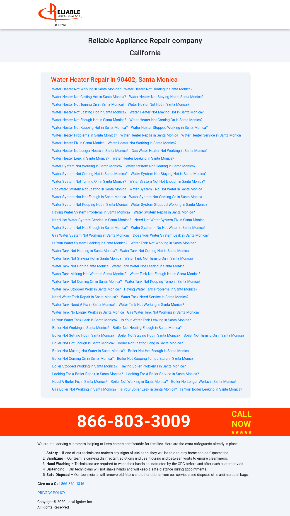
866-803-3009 (134, 421)
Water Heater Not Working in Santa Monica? (86, 89)
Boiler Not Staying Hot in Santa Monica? (149, 335)
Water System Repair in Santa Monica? (164, 212)
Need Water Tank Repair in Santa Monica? (85, 297)
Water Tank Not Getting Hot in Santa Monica (154, 251)
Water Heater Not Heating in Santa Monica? (158, 89)
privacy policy (51, 493)
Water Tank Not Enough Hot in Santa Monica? (165, 274)
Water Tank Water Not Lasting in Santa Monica (148, 266)
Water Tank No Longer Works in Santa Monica (88, 312)
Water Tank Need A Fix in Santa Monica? (84, 304)
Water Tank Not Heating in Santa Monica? (84, 251)
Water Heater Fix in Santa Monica (78, 143)
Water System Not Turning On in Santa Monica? (89, 181)
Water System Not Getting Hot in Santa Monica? (90, 174)
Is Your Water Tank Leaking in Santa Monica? (156, 320)
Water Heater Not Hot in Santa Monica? (158, 104)
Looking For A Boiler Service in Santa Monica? (162, 374)
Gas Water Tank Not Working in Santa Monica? (163, 312)
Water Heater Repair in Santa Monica (149, 135)
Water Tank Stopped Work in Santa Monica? (86, 289)
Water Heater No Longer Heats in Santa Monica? (90, 151)
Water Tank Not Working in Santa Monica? (163, 243)
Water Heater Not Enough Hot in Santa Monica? (89, 120)
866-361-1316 (72, 484)
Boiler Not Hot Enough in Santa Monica (158, 351)
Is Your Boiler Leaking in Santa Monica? (211, 389)
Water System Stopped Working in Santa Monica (169, 204)
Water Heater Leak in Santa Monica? (80, 158)
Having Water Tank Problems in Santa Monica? (160, 289)
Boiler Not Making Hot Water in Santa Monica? (88, 351)
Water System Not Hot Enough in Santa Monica (89, 197)
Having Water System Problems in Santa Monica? (91, 212)
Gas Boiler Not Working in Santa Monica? (84, 389)
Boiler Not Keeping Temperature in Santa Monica (155, 358)
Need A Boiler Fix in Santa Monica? (79, 381)
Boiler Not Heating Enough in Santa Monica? (147, 328)
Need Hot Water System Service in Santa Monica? (91, 220)
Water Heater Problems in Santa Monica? (84, 135)
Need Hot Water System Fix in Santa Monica (169, 220)
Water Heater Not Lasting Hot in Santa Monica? (89, 112)
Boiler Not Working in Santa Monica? (80, 328)
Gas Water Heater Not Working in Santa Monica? (170, 151)
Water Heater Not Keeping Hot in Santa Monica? (90, 127)
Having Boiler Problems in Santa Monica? (153, 366)
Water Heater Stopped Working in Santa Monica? (169, 127)
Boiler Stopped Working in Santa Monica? (84, 366)
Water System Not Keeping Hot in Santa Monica (90, 204)
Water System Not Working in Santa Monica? (87, 166)
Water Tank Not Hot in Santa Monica (80, 266)
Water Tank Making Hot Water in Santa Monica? (89, 274)
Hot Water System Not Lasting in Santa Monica (89, 189)
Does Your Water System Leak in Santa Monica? (171, 235)
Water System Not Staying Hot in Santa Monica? (169, 174)
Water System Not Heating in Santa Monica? (161, 166)
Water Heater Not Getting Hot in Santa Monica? (89, 97)
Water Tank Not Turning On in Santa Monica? (158, 258)
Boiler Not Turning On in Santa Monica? (214, 335)
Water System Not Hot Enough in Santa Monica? (167, 181)
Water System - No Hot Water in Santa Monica (165, 189)
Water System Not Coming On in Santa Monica (165, 197)
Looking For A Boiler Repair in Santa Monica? (87, 374)
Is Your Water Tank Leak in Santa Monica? (85, 320)
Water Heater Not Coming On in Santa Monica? (166, 120)
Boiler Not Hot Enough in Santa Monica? (83, 343)
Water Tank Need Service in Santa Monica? (154, 297)
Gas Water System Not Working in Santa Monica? (91, 235)
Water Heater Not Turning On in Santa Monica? (88, 104)
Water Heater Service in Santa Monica (211, 135)
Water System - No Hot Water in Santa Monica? (168, 228)
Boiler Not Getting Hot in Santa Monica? (83, 335)
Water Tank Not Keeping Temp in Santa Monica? (163, 281)
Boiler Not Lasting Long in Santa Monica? (150, 343)
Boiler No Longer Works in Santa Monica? (204, 381)
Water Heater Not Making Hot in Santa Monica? (167, 112)
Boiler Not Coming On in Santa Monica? (83, 358)
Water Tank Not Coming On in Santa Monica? (87, 281)
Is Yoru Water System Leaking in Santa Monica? (89, 243)
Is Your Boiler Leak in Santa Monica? (148, 389)
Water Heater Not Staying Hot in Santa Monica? (166, 97)
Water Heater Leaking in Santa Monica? (143, 158)
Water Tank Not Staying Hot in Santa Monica (86, 258)
